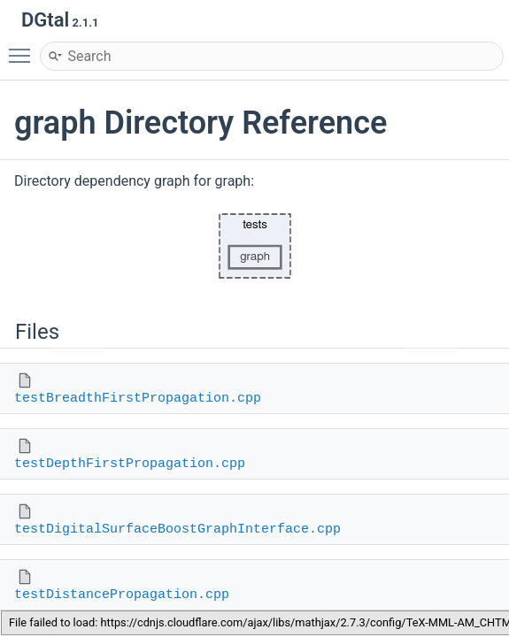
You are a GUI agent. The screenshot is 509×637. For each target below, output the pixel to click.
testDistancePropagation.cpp (121, 594)
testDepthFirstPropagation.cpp (129, 464)
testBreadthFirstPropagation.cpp (137, 398)
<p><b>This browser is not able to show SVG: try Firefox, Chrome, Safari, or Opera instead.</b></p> (255, 246)
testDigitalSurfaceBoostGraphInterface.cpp (177, 529)
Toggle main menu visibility (24, 48)
